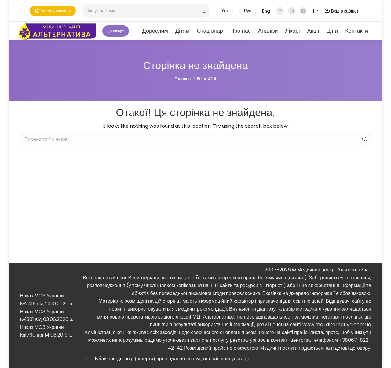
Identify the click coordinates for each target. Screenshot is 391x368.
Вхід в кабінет (342, 11)
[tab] (226, 359)
